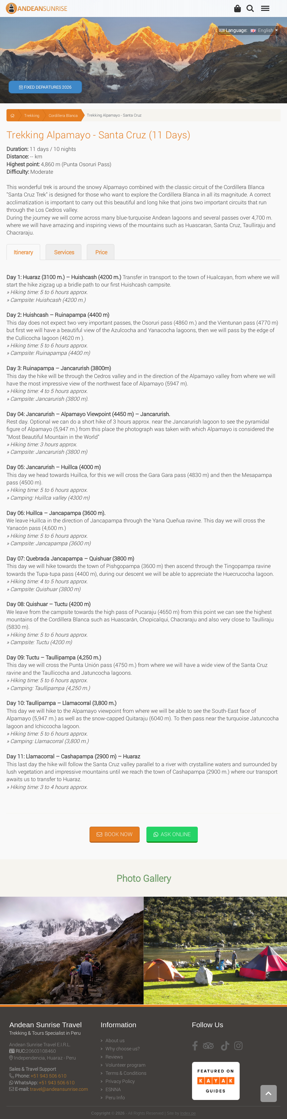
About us (115, 1040)
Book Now (114, 834)
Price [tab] (100, 252)
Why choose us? (123, 1049)
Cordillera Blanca (63, 115)
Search (250, 8)
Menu (264, 5)
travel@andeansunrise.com (59, 1089)
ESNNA (113, 1089)
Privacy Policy (120, 1081)
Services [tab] (63, 252)
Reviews (114, 1057)
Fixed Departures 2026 (45, 87)
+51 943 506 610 (48, 1075)
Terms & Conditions (126, 1073)
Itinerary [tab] (23, 252)
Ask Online (172, 834)
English (262, 30)
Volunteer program (125, 1065)
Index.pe (188, 1113)
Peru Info (115, 1098)
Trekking (31, 115)
